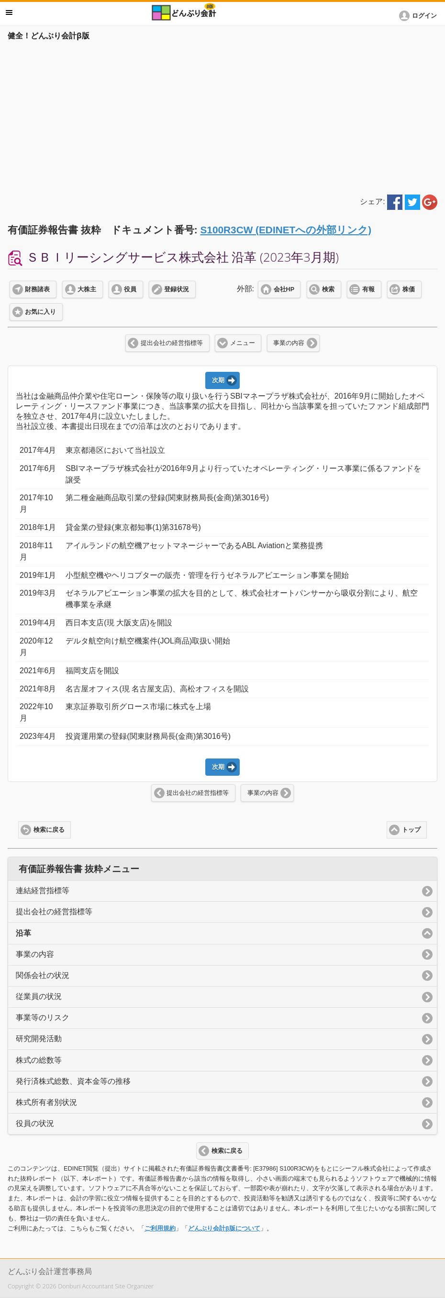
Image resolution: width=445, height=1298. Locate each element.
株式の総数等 (39, 1060)
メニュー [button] (9, 12)
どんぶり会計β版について (224, 1228)
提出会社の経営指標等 (172, 343)
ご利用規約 (160, 1228)
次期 (218, 380)
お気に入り (40, 312)
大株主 (87, 289)
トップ (411, 830)
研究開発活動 (39, 1038)
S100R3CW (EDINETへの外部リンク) (285, 229)
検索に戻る (49, 830)
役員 (130, 289)
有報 (368, 289)
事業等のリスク (42, 1017)
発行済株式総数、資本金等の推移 (73, 1081)
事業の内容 (288, 343)
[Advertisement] (222, 116)
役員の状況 (35, 1123)
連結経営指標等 (42, 890)
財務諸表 (37, 289)
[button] (420, 16)
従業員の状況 (39, 996)
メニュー (242, 343)
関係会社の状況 (42, 975)
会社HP (284, 289)
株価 (408, 289)
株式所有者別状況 (46, 1102)
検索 (328, 289)
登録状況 (176, 289)
